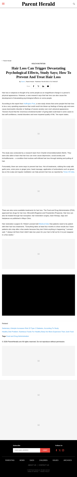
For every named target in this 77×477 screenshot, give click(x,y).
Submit (45, 450)
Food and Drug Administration (17, 336)
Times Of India (68, 172)
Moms (22, 460)
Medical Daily (44, 224)
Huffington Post (29, 104)
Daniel (23, 81)
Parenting (9, 460)
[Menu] (3, 4)
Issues (55, 460)
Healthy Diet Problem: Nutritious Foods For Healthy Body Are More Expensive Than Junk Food (38, 332)
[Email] (48, 86)
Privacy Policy (45, 471)
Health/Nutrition (38, 64)
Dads (32, 460)
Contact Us (44, 465)
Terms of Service (33, 471)
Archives (68, 460)
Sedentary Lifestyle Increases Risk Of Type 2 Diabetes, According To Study (30, 328)
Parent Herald (7, 60)
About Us (32, 465)
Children (43, 460)
